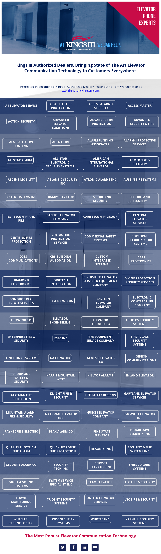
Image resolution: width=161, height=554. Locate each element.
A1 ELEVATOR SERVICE (21, 105)
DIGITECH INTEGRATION (60, 282)
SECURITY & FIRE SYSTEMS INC (140, 449)
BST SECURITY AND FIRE (21, 218)
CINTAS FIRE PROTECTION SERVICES (60, 238)
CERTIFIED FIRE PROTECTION (21, 239)
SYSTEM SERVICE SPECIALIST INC (61, 482)
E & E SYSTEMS (62, 301)
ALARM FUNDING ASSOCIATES (100, 142)
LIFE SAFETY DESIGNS (100, 395)
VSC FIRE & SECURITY (140, 499)
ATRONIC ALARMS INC (100, 179)
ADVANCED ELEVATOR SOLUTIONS (61, 124)
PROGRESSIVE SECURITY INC (140, 432)
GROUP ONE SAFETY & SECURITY (21, 377)
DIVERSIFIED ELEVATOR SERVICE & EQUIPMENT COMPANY (100, 281)
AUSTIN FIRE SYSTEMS (140, 179)
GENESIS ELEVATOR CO (101, 360)
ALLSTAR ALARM (20, 160)
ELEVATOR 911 (21, 320)
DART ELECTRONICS (141, 259)
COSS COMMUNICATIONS (23, 258)
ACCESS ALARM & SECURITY (101, 106)
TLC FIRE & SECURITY (140, 482)
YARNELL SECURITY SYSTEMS (140, 521)
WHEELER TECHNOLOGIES (20, 521)
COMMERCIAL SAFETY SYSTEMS (100, 238)
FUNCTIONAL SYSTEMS (21, 358)
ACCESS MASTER (140, 105)
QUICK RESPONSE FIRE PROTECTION (63, 449)
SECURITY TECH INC (61, 466)
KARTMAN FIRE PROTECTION (21, 397)
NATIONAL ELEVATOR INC (61, 416)
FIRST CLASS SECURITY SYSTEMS (140, 340)
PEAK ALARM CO (61, 431)
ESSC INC (60, 338)
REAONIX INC (101, 449)
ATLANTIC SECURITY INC (62, 181)
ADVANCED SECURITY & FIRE (142, 122)
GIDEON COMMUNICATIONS (141, 358)
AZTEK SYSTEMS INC (21, 197)
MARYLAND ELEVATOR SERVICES (139, 395)
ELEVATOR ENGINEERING (60, 320)
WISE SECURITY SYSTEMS (63, 521)
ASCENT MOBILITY (21, 179)
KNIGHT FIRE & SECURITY (61, 395)
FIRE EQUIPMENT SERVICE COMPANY (100, 338)
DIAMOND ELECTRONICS (21, 282)
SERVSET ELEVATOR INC (101, 465)
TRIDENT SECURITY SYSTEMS (61, 501)
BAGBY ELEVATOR (61, 197)
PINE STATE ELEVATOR (101, 433)
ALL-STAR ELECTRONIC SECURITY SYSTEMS (60, 162)
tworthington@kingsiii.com (80, 90)
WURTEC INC (100, 519)
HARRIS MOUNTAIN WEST (60, 377)
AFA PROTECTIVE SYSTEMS (21, 144)
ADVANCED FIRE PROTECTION (101, 122)
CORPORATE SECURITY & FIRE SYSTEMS (141, 240)
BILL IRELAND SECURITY (140, 199)
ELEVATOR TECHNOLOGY (100, 322)
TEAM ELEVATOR (100, 482)
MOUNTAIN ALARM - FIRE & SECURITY (21, 414)
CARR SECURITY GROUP (100, 217)
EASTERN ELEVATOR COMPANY (103, 302)
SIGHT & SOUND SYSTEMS (21, 484)
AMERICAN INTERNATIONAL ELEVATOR (101, 162)
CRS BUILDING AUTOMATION (60, 258)
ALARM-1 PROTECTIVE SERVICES (140, 142)
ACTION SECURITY (21, 121)
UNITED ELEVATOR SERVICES (100, 500)
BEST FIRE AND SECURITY (100, 199)
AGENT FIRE (60, 142)
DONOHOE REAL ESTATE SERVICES (21, 301)
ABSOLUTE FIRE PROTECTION (60, 106)
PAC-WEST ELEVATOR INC (139, 416)
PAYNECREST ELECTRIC (21, 431)
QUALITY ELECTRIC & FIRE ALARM (21, 449)
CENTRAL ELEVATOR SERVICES (139, 219)
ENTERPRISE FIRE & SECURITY (21, 338)
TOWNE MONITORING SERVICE (21, 502)
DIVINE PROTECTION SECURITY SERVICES (139, 280)
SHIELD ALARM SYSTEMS (140, 466)
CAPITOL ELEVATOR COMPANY (60, 217)
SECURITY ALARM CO (21, 465)
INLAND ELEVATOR (140, 375)
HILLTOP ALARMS (100, 375)
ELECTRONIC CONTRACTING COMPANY (142, 301)
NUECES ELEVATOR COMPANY (100, 414)
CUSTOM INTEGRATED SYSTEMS (101, 260)
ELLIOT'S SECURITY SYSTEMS (140, 322)
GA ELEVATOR (60, 358)
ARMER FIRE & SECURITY (140, 162)
